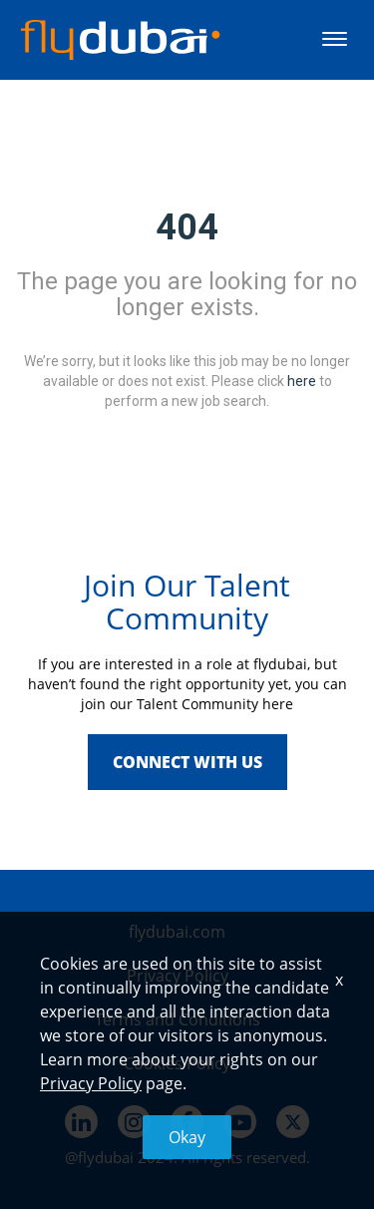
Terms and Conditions (177, 1019)
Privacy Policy (177, 976)
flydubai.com (177, 932)
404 (187, 227)
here (301, 380)
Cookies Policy (177, 1063)
